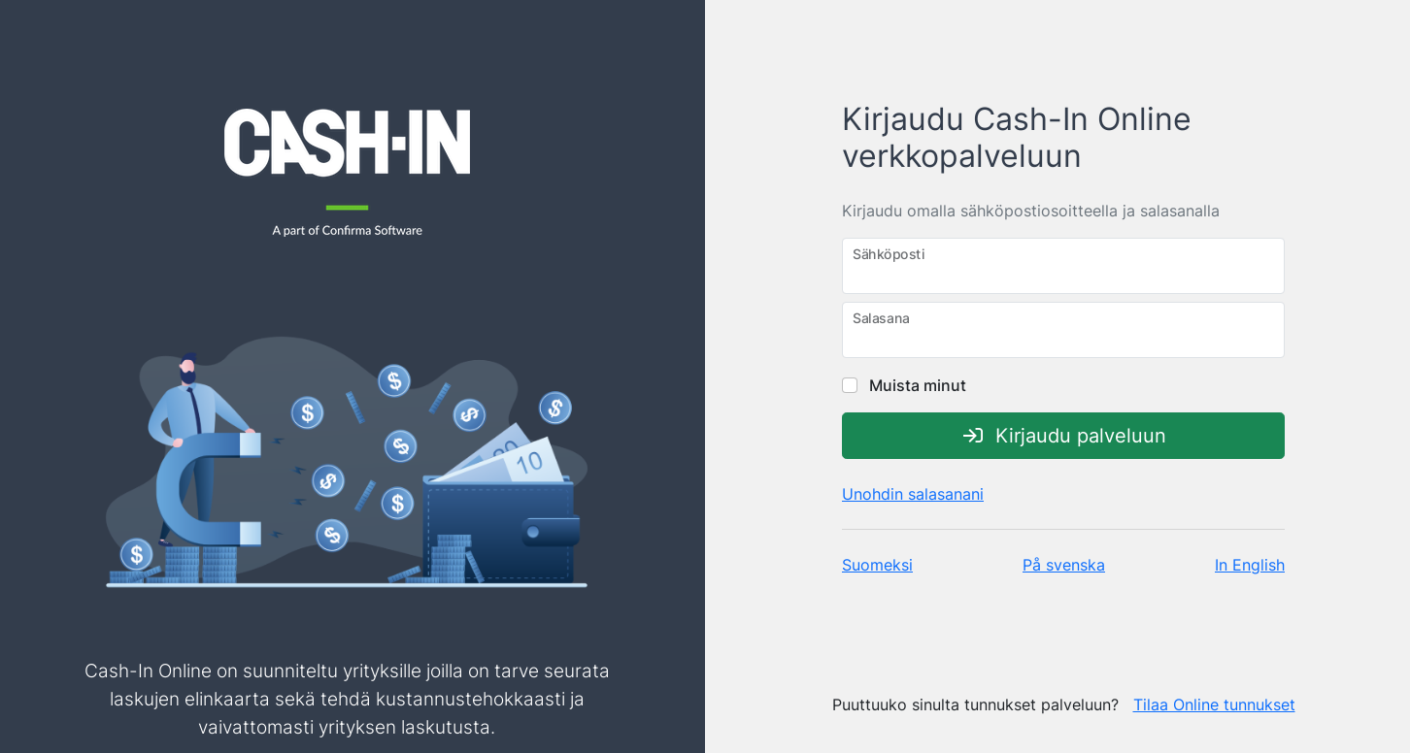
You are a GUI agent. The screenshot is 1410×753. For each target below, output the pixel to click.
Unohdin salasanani (913, 494)
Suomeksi (877, 564)
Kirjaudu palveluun (1063, 435)
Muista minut (904, 385)
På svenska (1064, 564)
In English (1250, 564)
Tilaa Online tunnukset (1214, 704)
